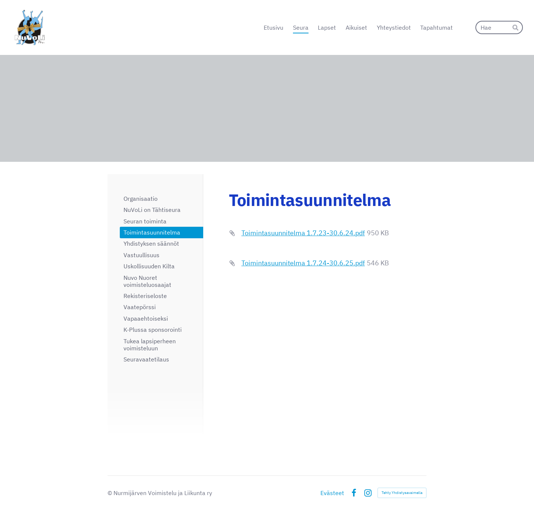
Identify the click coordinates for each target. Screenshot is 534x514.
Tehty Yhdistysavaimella (402, 492)
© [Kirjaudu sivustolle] (110, 493)
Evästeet (332, 493)
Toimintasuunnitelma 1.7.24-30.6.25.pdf (303, 263)
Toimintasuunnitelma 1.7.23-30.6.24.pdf (303, 233)
